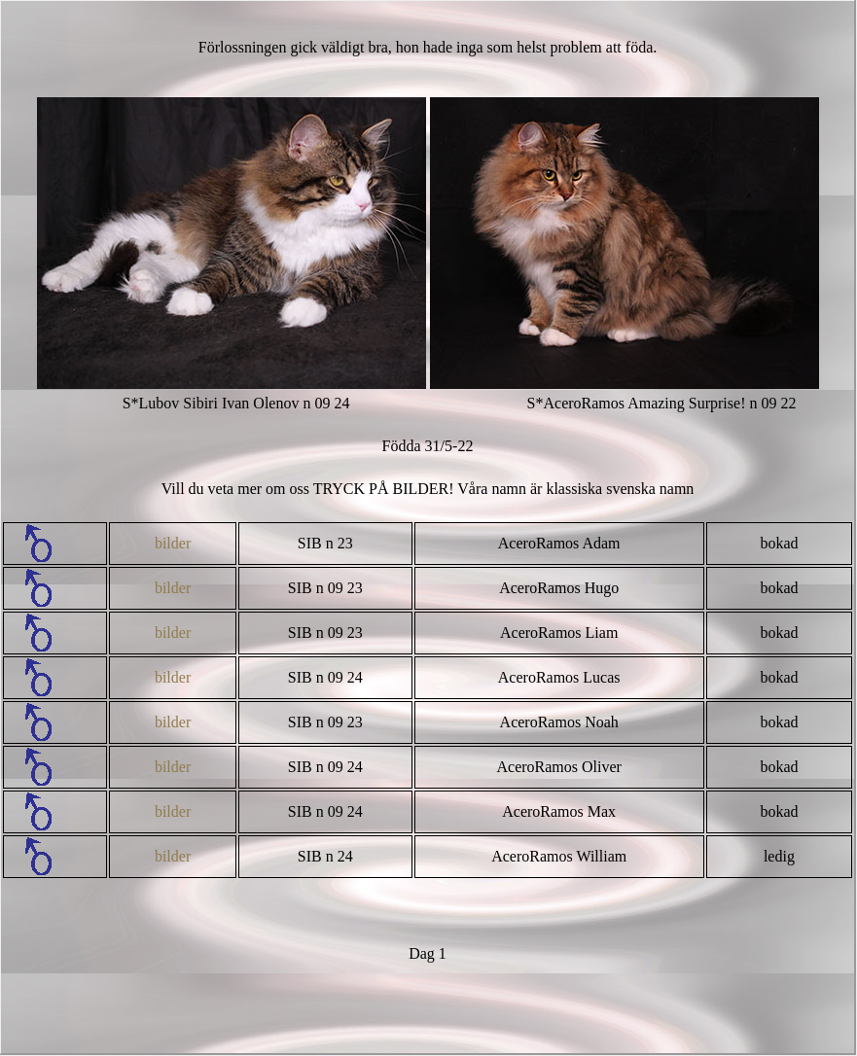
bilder (173, 543)
